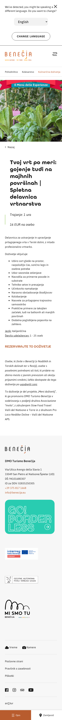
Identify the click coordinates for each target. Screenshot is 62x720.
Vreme (11, 647)
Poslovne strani (14, 661)
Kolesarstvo (28, 71)
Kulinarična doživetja (49, 71)
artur (9, 703)
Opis (15, 715)
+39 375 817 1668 (15, 488)
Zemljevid (46, 715)
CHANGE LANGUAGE (31, 36)
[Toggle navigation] (55, 54)
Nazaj (10, 147)
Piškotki (9, 675)
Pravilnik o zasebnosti (18, 668)
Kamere (29, 647)
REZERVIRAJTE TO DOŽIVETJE (28, 346)
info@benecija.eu (15, 492)
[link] (30, 517)
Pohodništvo (11, 71)
